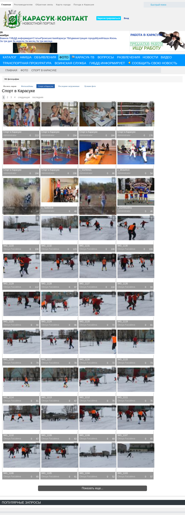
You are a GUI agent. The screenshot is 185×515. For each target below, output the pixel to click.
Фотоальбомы (27, 86)
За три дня (6, 41)
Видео (166, 57)
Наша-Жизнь (109, 38)
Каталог (10, 57)
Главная (6, 4)
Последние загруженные (68, 86)
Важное (4, 38)
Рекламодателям (23, 4)
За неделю (19, 41)
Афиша (26, 57)
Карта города (63, 4)
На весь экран (9, 86)
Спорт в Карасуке (43, 70)
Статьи (37, 38)
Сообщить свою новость (152, 63)
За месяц (30, 41)
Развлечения (128, 57)
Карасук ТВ (63, 38)
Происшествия (49, 38)
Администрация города (82, 38)
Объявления (45, 57)
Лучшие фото (90, 86)
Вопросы (106, 57)
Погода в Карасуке (84, 4)
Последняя (37, 97)
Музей (98, 38)
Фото (63, 57)
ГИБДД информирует (21, 38)
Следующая (24, 97)
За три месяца (44, 41)
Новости (150, 57)
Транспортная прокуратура (27, 63)
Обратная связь (44, 4)
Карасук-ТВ (83, 57)
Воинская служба (70, 63)
